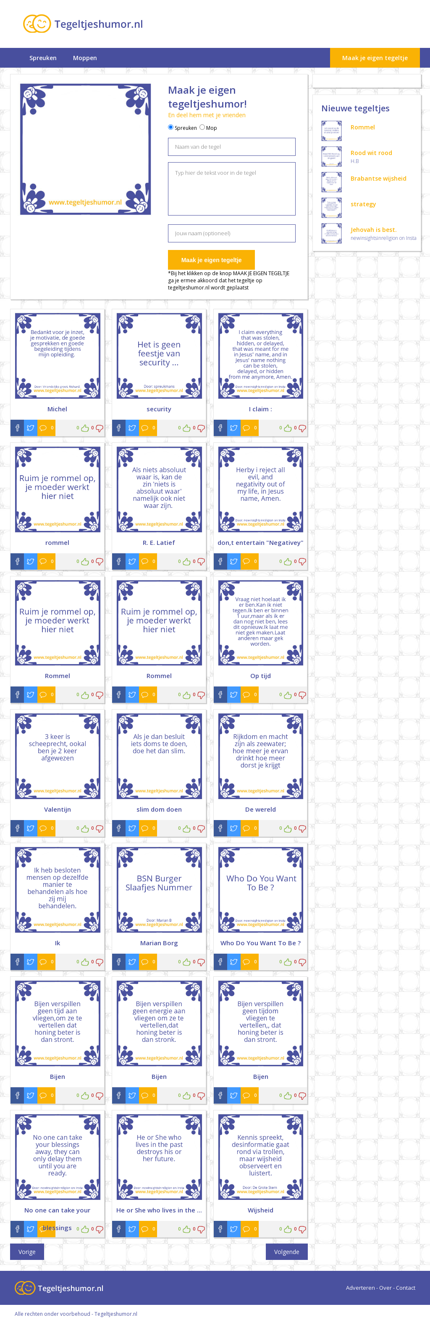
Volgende (286, 1252)
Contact (405, 1287)
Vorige (27, 1252)
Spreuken (43, 58)
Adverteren (360, 1287)
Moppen (85, 58)
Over (385, 1287)
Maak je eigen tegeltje (375, 58)
